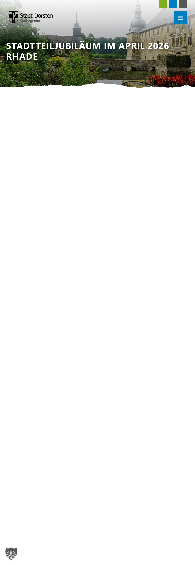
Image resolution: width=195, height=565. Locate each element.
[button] (11, 554)
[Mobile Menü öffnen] (180, 17)
